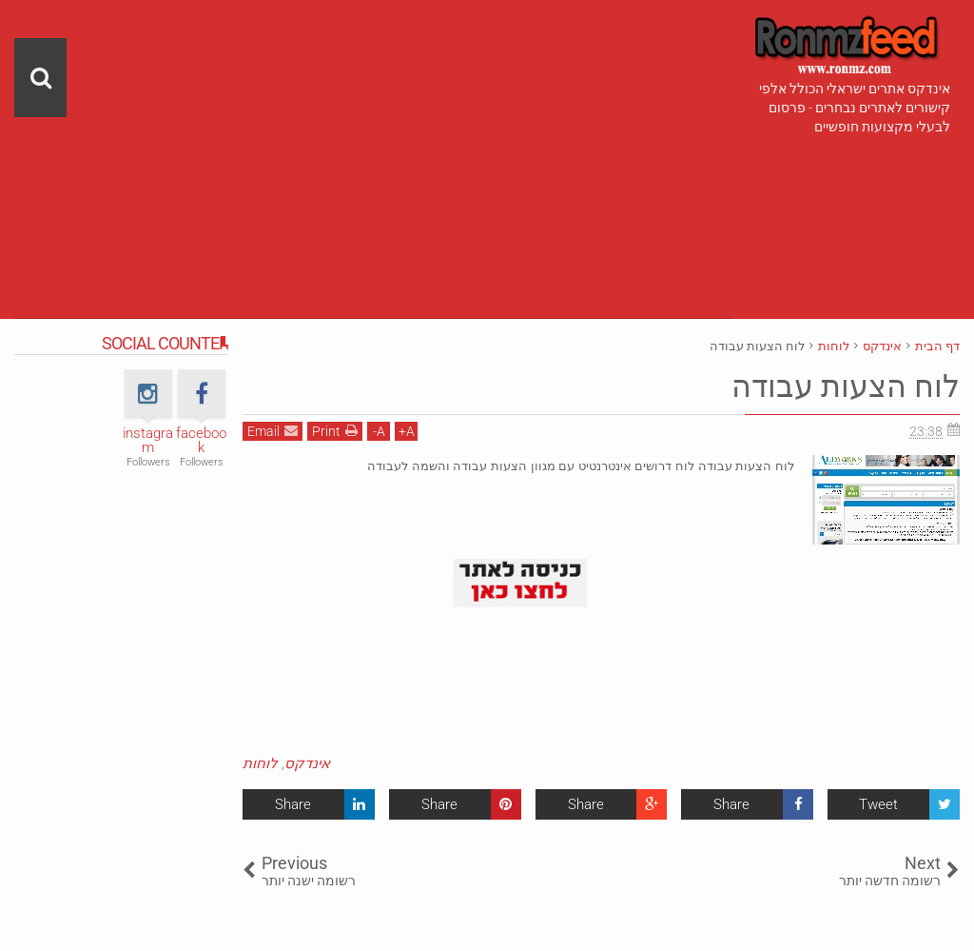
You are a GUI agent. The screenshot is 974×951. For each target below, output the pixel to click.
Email (272, 431)
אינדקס (307, 763)
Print (335, 431)
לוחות (260, 763)
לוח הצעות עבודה (845, 386)
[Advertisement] (373, 133)
